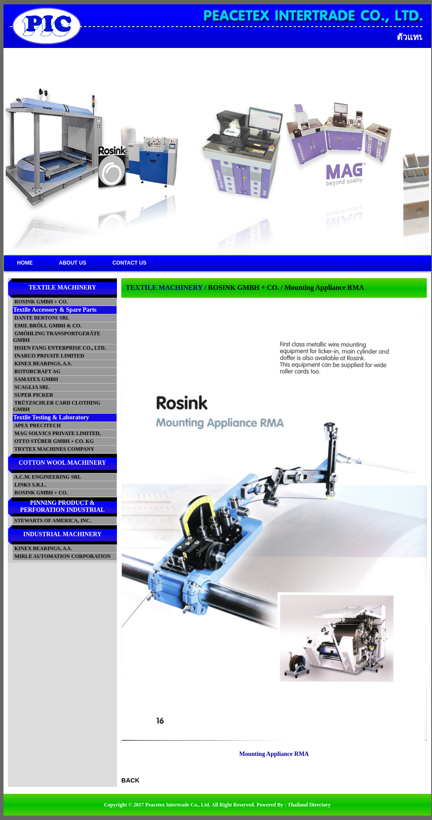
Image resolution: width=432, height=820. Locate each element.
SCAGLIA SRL (31, 387)
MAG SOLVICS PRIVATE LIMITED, (57, 433)
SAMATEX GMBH (35, 379)
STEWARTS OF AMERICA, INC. (52, 520)
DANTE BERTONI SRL (41, 318)
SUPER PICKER (33, 395)
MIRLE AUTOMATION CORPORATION (62, 556)
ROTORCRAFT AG (36, 371)
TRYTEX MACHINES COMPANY (53, 449)
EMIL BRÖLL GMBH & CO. (47, 326)
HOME (25, 263)
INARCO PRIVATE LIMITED (48, 356)
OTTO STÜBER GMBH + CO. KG (53, 441)
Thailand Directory (309, 805)
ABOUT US (72, 263)
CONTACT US (130, 263)
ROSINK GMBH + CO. (40, 302)
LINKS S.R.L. (29, 485)
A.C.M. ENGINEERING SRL (47, 477)
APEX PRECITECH (37, 425)
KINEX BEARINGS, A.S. (42, 364)
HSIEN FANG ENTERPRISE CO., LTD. (59, 348)
